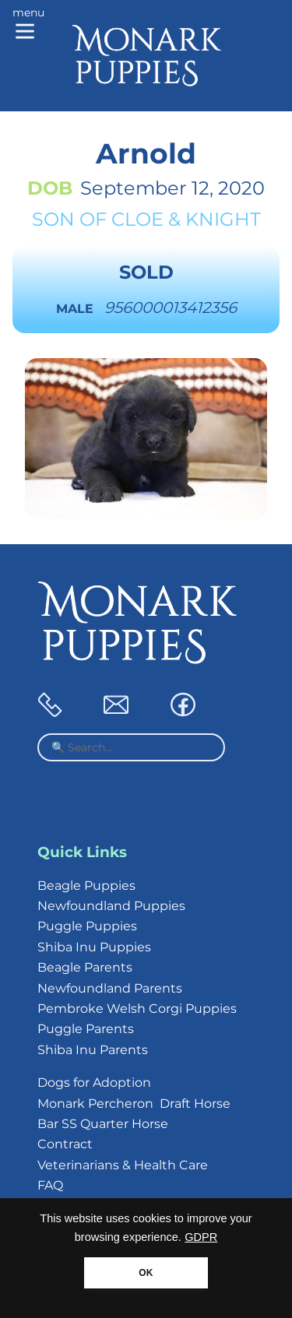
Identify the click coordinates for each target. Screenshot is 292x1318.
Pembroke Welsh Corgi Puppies (137, 1008)
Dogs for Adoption (94, 1082)
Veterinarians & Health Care (122, 1165)
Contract (65, 1144)
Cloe (137, 219)
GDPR (201, 1237)
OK (146, 1272)
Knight (223, 219)
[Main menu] (28, 25)
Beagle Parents (84, 967)
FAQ (50, 1185)
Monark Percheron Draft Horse (133, 1103)
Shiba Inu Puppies (94, 947)
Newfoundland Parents (109, 988)
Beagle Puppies (86, 885)
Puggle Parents (85, 1028)
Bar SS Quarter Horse (102, 1123)
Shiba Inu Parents (92, 1049)
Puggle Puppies (87, 926)
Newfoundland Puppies (111, 905)
